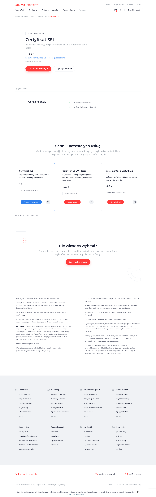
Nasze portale (23, 433)
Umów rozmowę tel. (105, 475)
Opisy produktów (122, 413)
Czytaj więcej (72, 203)
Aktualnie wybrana (31, 203)
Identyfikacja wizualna (91, 400)
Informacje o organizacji (56, 486)
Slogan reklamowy (122, 400)
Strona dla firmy (24, 395)
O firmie (107, 5)
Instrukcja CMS (89, 450)
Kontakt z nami (134, 11)
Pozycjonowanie (57, 409)
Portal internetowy (25, 404)
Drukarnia (54, 433)
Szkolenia (54, 446)
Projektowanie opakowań (93, 409)
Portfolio (119, 450)
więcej (23, 316)
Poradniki (130, 5)
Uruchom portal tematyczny (28, 446)
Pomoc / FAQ (88, 433)
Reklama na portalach (58, 395)
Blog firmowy (23, 409)
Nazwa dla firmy (122, 395)
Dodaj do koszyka (38, 70)
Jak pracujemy (119, 5)
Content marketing (57, 404)
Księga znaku (88, 413)
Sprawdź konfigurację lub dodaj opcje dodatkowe (45, 59)
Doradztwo (55, 437)
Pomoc (139, 5)
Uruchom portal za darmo (28, 441)
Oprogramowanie (57, 441)
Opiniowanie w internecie (60, 413)
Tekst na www (121, 409)
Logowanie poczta (90, 446)
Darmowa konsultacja (78, 263)
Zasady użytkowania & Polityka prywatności (30, 486)
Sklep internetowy (25, 400)
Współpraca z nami (123, 446)
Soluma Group (121, 441)
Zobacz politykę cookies (75, 494)
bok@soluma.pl (133, 475)
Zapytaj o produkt (64, 70)
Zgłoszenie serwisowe (91, 441)
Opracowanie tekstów (26, 450)
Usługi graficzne (89, 404)
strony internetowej (123, 349)
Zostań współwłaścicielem (28, 437)
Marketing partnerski (58, 400)
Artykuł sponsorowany (124, 404)
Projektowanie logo (90, 395)
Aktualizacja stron (25, 413)
